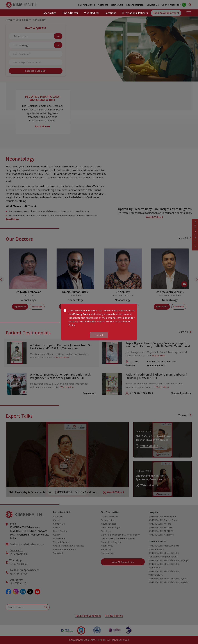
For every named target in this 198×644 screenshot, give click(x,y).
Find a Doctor (70, 13)
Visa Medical (91, 13)
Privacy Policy (81, 314)
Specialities (49, 13)
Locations (110, 13)
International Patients (135, 13)
